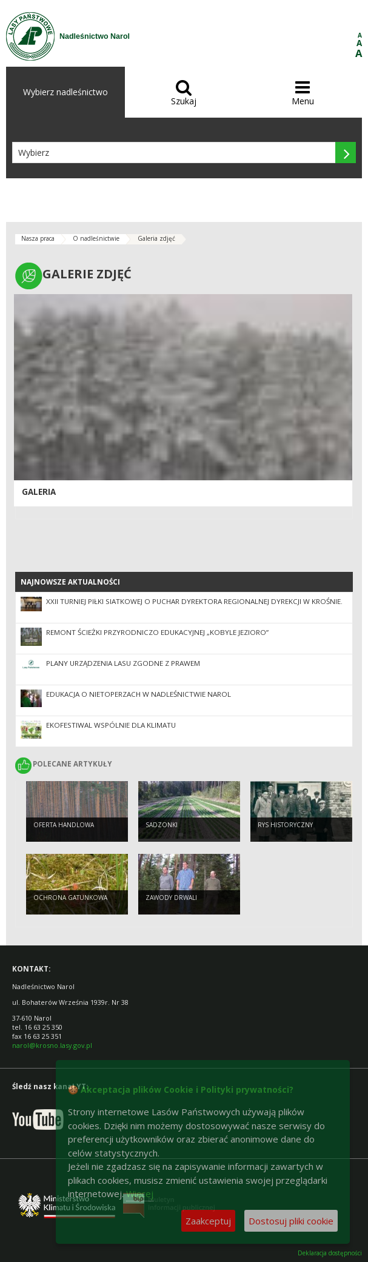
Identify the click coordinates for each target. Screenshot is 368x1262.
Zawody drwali (171, 897)
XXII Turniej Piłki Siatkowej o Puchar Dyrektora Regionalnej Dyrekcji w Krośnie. (194, 601)
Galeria (39, 491)
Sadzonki (162, 825)
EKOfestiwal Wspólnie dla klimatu (111, 725)
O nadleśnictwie (96, 238)
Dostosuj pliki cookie (291, 1221)
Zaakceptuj (208, 1221)
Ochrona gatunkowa (70, 897)
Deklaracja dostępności (330, 1253)
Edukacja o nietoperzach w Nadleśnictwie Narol (138, 694)
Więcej (139, 1193)
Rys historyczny (285, 825)
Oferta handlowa (63, 825)
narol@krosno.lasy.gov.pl (52, 1045)
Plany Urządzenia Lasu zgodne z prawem (123, 663)
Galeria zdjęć (156, 238)
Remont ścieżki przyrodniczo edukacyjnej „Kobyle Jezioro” (157, 632)
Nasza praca (38, 238)
